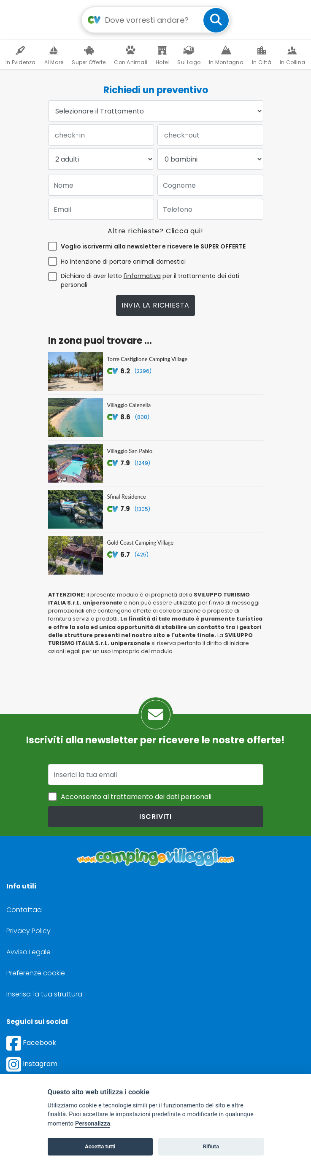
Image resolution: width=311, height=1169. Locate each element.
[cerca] (216, 20)
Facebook (31, 1043)
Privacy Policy (28, 931)
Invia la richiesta (155, 305)
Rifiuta (211, 1146)
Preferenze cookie (35, 973)
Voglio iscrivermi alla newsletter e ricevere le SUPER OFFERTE (153, 246)
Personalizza (92, 1123)
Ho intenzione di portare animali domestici (123, 261)
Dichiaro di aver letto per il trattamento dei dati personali (150, 280)
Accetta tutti (100, 1146)
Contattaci (24, 910)
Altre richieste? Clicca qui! (155, 231)
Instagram (31, 1064)
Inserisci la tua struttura (44, 994)
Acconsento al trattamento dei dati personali (136, 797)
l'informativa (142, 276)
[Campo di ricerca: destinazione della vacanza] (156, 19)
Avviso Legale (28, 952)
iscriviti (155, 816)
